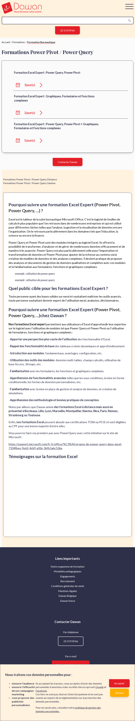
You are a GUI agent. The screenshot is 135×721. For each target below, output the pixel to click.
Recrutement (67, 629)
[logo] (22, 12)
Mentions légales (67, 639)
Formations (18, 90)
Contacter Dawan (67, 210)
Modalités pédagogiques (67, 620)
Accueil (6, 90)
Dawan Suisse (67, 649)
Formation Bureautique (41, 90)
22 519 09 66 (67, 30)
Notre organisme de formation (67, 615)
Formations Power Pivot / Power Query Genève (29, 231)
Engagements (67, 625)
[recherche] (65, 20)
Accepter (119, 683)
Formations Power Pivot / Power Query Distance (30, 228)
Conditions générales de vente (67, 634)
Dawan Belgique (67, 644)
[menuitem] (67, 615)
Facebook (41, 690)
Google (99, 686)
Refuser (119, 692)
